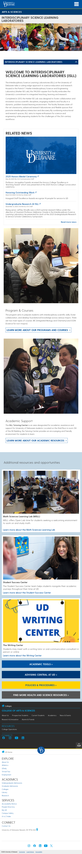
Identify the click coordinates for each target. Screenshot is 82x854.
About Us (5, 715)
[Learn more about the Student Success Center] (41, 558)
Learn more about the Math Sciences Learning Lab (29, 529)
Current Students (38, 715)
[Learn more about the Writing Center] (41, 621)
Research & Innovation (10, 719)
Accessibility (39, 852)
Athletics (5, 765)
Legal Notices (30, 852)
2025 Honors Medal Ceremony (21, 176)
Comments (22, 852)
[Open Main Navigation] (76, 4)
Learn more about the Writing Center (22, 655)
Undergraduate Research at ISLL (22, 204)
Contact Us (6, 826)
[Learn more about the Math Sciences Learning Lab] (41, 492)
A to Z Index (6, 816)
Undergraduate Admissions (12, 783)
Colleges (5, 789)
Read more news (68, 222)
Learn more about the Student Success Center (27, 592)
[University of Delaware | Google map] (37, 830)
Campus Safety (7, 813)
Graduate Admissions (10, 786)
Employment (6, 775)
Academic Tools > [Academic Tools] (41, 664)
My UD (4, 810)
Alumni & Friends (28, 719)
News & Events (65, 715)
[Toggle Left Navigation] (76, 62)
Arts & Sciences (12, 11)
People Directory (8, 807)
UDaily (4, 768)
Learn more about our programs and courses (37, 329)
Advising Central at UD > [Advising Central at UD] (41, 674)
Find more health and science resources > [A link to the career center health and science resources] (41, 694)
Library (4, 792)
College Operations (9, 729)
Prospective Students (20, 715)
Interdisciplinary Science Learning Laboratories (33, 62)
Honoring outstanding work (20, 192)
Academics (52, 715)
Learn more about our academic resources (35, 440)
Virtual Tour (6, 771)
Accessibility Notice (9, 804)
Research (5, 795)
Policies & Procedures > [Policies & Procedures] (41, 685)
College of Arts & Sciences (18, 710)
